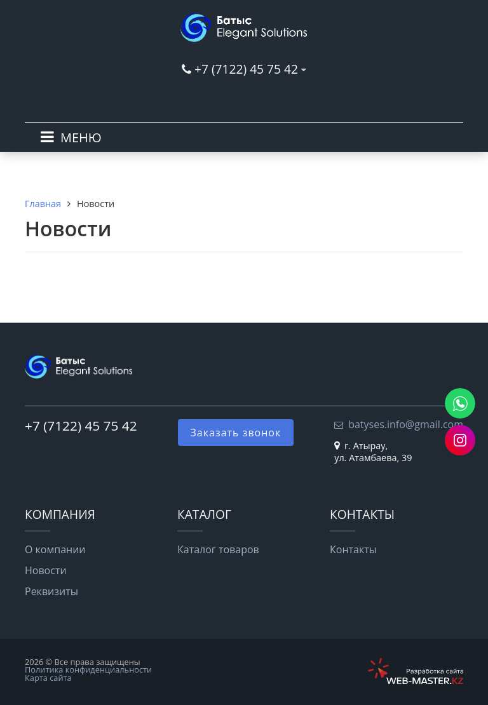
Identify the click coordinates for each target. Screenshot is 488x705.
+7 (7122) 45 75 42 (246, 68)
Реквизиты (51, 591)
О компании (55, 549)
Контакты (353, 549)
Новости (46, 570)
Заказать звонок (236, 433)
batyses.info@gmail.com (405, 424)
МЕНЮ (81, 137)
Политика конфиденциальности (88, 669)
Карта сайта (48, 677)
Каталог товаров (218, 549)
